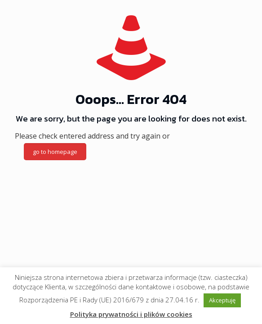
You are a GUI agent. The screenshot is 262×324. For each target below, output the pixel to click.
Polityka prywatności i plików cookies (131, 314)
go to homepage (55, 152)
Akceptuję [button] (222, 300)
